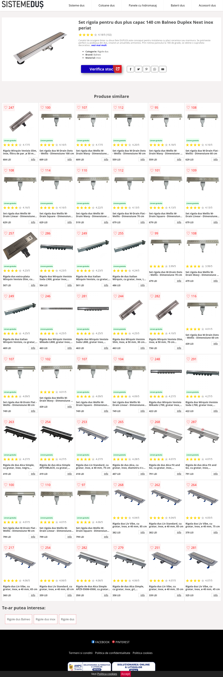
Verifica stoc (106, 69)
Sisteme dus (76, 5)
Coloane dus (107, 5)
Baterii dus (178, 5)
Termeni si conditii (81, 653)
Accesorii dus (207, 5)
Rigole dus (67, 619)
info (33, 159)
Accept (125, 674)
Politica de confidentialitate (112, 653)
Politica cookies (143, 653)
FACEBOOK (101, 642)
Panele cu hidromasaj (143, 5)
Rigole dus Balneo (18, 619)
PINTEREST (120, 642)
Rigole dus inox (45, 619)
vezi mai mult (99, 45)
